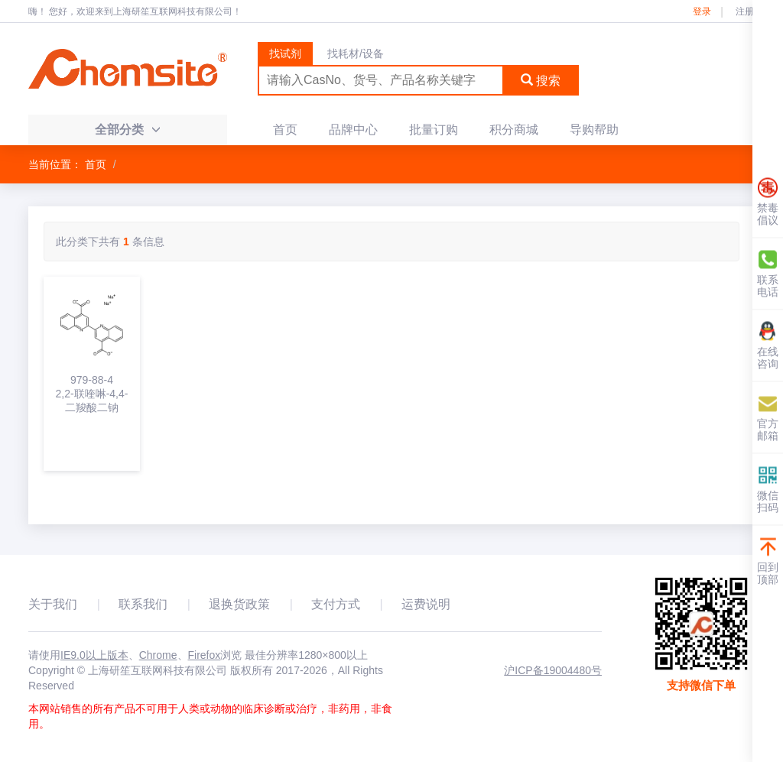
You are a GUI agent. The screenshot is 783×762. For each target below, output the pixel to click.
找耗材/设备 (355, 53)
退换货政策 (239, 604)
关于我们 (52, 604)
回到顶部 (767, 561)
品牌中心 (353, 129)
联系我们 (143, 604)
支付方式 (335, 604)
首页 (285, 129)
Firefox (204, 655)
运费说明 (425, 604)
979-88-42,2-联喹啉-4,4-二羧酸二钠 (92, 393)
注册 (745, 11)
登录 (702, 11)
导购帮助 (594, 129)
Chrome (158, 655)
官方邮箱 (767, 417)
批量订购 (433, 129)
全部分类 (127, 129)
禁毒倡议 (767, 201)
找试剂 (285, 53)
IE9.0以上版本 (94, 655)
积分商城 (513, 129)
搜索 (540, 80)
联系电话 (767, 273)
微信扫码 (767, 489)
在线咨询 (767, 345)
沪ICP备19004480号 (553, 670)
